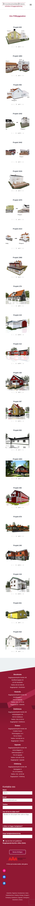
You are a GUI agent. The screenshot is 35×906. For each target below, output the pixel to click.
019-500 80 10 (19, 738)
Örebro (21, 899)
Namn (5, 790)
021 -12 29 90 (20, 702)
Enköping (8, 897)
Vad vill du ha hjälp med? (11, 811)
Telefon (5, 804)
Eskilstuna (14, 897)
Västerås (8, 893)
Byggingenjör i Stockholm (17, 687)
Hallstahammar (10, 895)
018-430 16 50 (20, 757)
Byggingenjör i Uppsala (17, 760)
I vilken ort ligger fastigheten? (13, 826)
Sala (27, 893)
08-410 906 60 (20, 685)
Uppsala (20, 897)
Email (5, 797)
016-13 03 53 (20, 719)
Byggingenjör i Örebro (17, 741)
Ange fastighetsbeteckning (12, 833)
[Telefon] (17, 807)
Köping (17, 895)
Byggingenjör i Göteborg (17, 776)
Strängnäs (26, 897)
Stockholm (15, 899)
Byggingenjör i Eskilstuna (17, 722)
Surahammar (21, 893)
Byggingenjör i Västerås (17, 704)
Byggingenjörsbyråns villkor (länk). (14, 843)
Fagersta (14, 893)
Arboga (21, 895)
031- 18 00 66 (20, 774)
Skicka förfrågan (17, 852)
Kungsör (26, 895)
